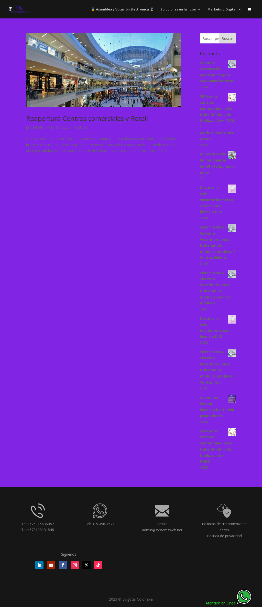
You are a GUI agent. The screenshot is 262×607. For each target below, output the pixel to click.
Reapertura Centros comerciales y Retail (87, 118)
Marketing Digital (222, 9)
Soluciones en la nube (178, 9)
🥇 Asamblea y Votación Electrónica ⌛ (122, 9)
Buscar (227, 38)
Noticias (80, 127)
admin (38, 127)
